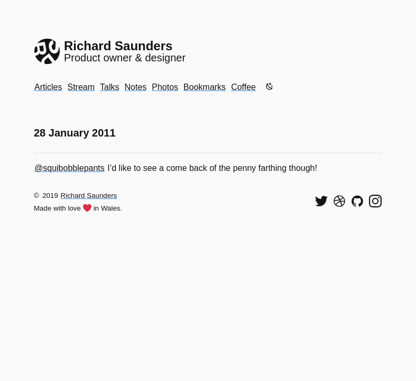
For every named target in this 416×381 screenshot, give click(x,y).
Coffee (243, 87)
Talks (109, 87)
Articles (48, 87)
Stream (81, 87)
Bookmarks (204, 87)
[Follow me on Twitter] (321, 201)
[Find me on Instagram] (375, 201)
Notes (135, 87)
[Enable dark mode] (270, 86)
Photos (165, 87)
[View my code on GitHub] (357, 201)
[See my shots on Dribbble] (339, 201)
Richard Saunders (89, 195)
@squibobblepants (69, 168)
